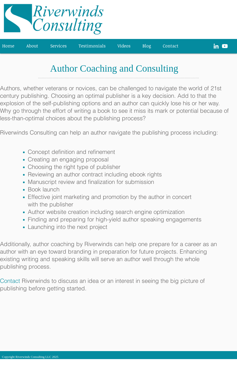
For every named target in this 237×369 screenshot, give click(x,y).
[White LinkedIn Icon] (216, 46)
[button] (61, 46)
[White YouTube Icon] (224, 46)
